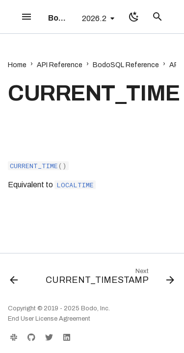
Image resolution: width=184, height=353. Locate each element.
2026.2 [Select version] (94, 18)
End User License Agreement (49, 318)
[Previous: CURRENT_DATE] (14, 278)
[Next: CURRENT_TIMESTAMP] (109, 278)
